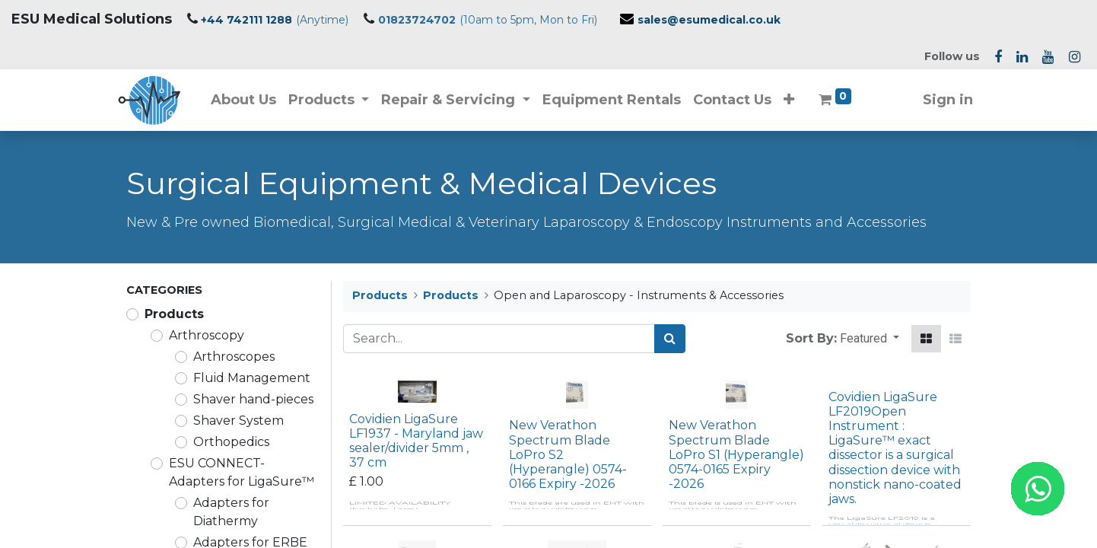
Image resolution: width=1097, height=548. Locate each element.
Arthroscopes (234, 356)
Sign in (939, 99)
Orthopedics (231, 442)
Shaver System (238, 420)
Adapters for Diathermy (231, 511)
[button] (797, 100)
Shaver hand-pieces (253, 399)
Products (174, 314)
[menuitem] (251, 100)
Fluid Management (251, 378)
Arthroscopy (206, 335)
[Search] (669, 338)
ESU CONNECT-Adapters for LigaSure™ (241, 472)
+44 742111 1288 (246, 20)
